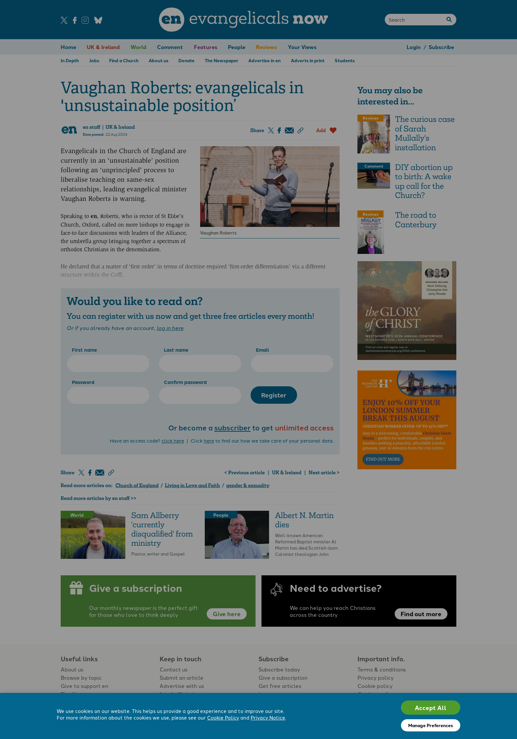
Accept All (430, 707)
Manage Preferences (430, 725)
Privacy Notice (268, 717)
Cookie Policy (223, 717)
